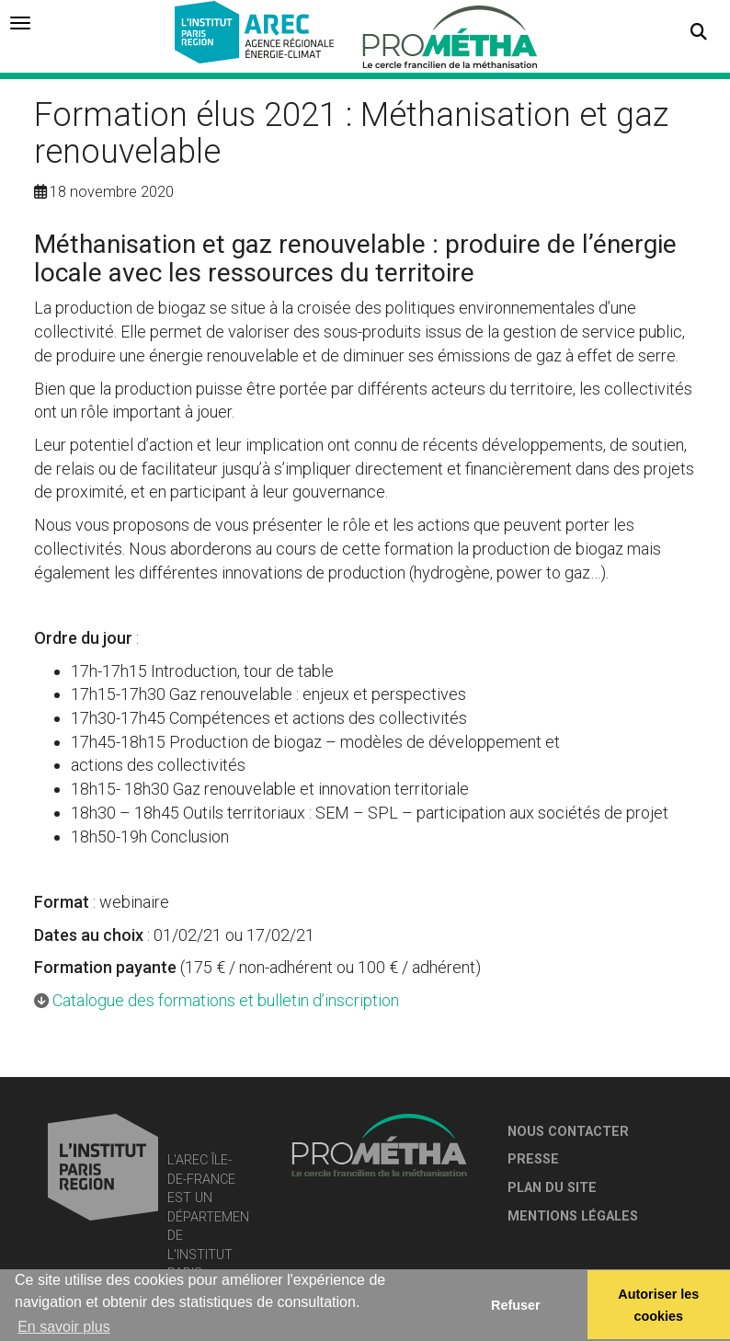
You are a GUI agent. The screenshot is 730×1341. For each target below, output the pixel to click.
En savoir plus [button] (63, 1327)
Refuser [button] (516, 1305)
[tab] (20, 23)
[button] (699, 32)
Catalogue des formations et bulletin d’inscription (225, 1000)
